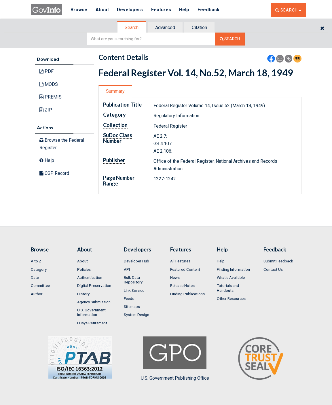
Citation (199, 27)
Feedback (209, 10)
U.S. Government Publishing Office (175, 358)
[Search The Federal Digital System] (230, 39)
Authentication (89, 277)
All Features (180, 261)
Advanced (165, 27)
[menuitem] (50, 261)
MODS (48, 84)
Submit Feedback (278, 261)
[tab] (132, 27)
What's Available (231, 277)
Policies (84, 269)
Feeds (129, 298)
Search (132, 27)
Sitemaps (132, 306)
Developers (130, 10)
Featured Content (185, 269)
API (127, 269)
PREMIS (50, 97)
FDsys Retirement (92, 323)
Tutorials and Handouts (228, 287)
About (102, 10)
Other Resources (231, 298)
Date (35, 277)
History (83, 294)
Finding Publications (187, 294)
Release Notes (182, 285)
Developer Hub (136, 261)
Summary (115, 91)
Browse (79, 10)
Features (162, 10)
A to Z (36, 261)
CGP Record (54, 173)
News (175, 277)
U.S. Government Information (91, 312)
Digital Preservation (94, 285)
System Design (136, 314)
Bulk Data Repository (133, 279)
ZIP (45, 110)
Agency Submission (94, 302)
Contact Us (273, 269)
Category (39, 269)
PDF (46, 71)
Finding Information (233, 269)
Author (37, 294)
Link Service (134, 290)
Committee (40, 285)
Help (185, 10)
